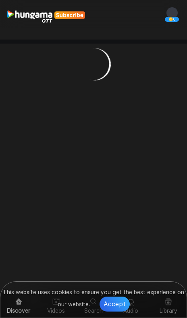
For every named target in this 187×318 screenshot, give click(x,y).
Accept (115, 304)
